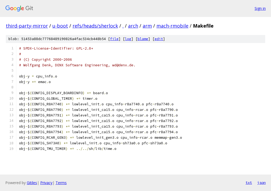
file (114, 39)
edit (159, 39)
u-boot (60, 26)
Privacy (46, 182)
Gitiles (32, 182)
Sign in (260, 8)
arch (133, 26)
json (261, 182)
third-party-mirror (27, 26)
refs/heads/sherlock (95, 26)
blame (143, 39)
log (128, 39)
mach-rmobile (172, 26)
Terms (61, 182)
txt (249, 182)
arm (147, 26)
